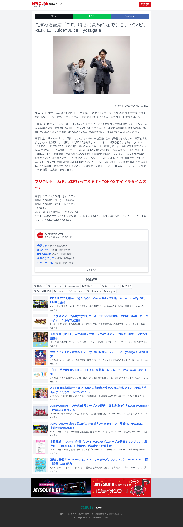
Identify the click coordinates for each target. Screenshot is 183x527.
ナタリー (45, 6)
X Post (53, 16)
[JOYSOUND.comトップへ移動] (145, 4)
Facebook (129, 16)
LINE (91, 16)
